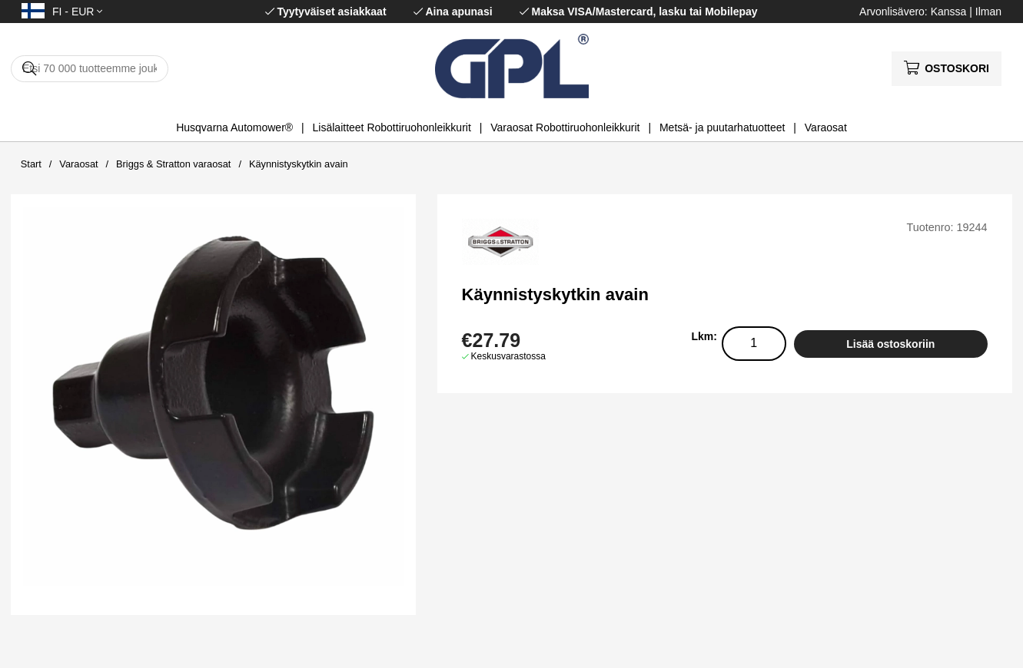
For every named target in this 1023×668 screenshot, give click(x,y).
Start (31, 164)
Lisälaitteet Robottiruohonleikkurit (392, 127)
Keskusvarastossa (508, 356)
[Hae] (89, 68)
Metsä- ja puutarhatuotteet (722, 127)
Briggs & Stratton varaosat (173, 164)
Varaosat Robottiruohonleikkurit (564, 127)
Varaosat (826, 127)
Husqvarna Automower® (234, 127)
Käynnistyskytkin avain (298, 164)
